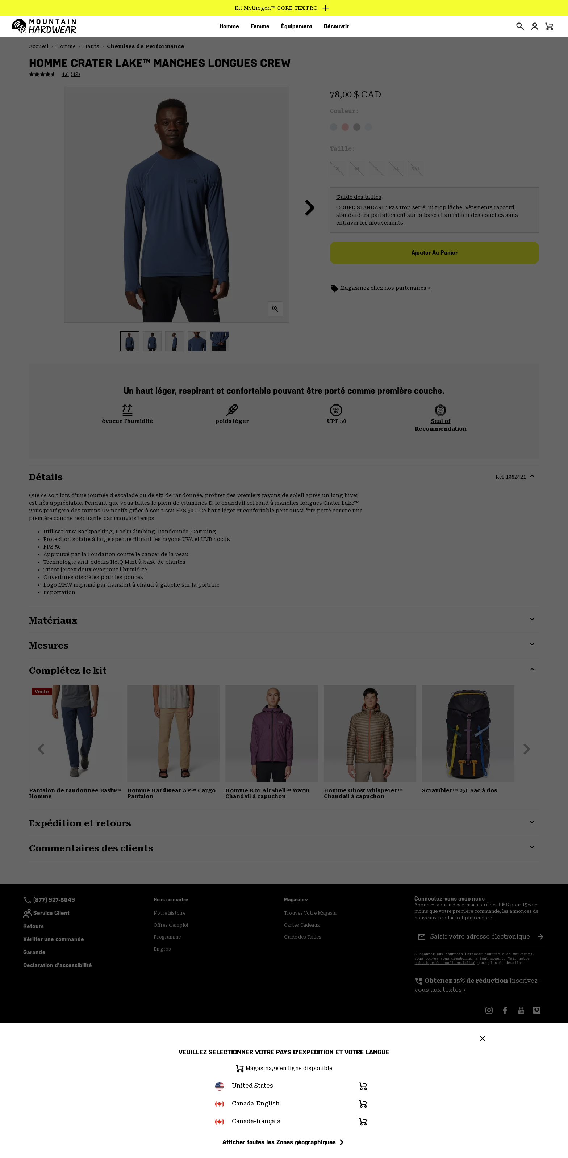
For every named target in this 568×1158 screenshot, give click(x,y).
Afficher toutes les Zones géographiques (284, 1142)
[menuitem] (229, 28)
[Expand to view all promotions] (284, 8)
